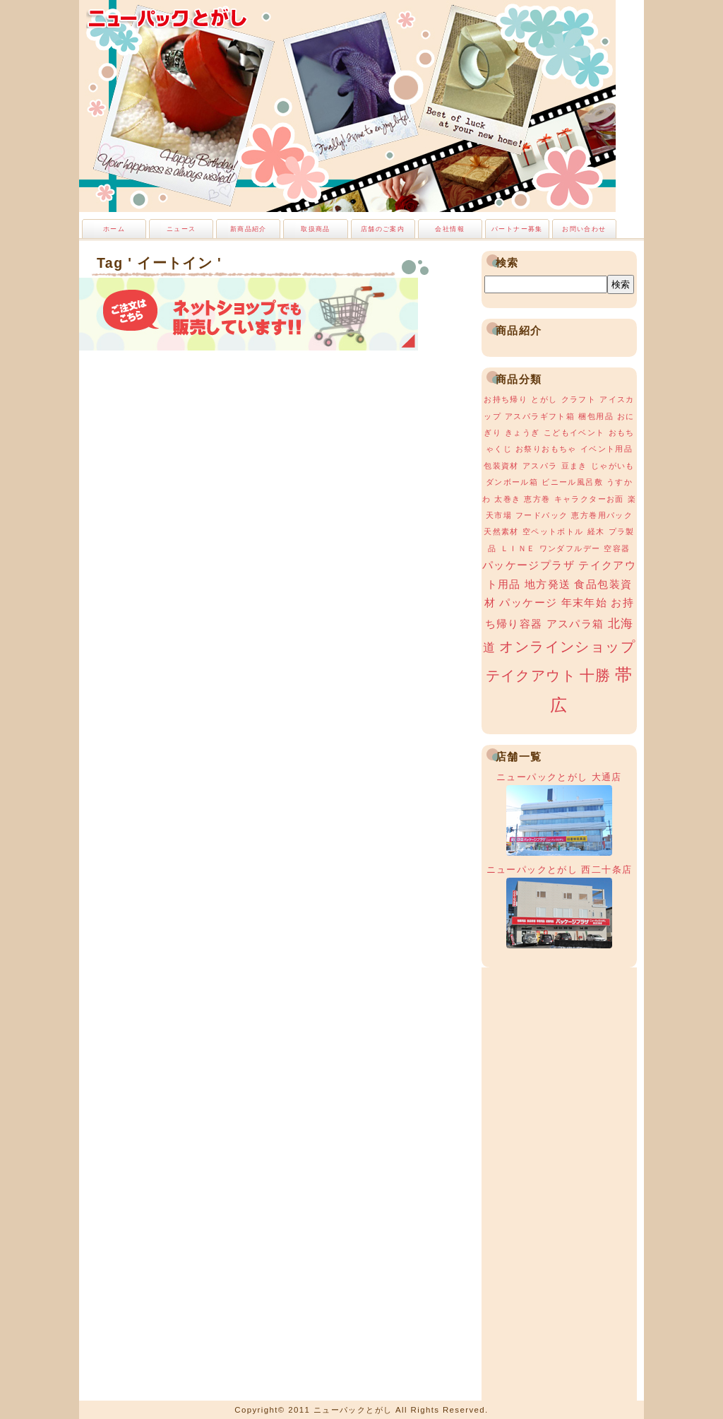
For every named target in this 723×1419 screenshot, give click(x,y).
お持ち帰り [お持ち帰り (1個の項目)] (505, 399)
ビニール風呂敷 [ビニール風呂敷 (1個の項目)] (572, 482)
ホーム (114, 228)
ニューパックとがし (167, 17)
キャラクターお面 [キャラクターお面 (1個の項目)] (589, 499)
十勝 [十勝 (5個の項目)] (595, 675)
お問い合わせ (584, 228)
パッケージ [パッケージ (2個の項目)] (528, 602)
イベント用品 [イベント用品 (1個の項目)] (606, 448)
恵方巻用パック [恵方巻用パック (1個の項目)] (602, 515)
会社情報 (450, 228)
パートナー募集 (517, 228)
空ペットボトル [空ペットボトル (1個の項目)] (553, 531)
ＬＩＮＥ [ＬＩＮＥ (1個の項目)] (518, 548)
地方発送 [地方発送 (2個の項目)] (548, 584)
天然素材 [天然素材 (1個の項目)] (501, 531)
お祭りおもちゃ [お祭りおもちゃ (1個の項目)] (546, 448)
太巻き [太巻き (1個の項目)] (507, 499)
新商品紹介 (248, 228)
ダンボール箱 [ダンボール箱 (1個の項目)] (512, 482)
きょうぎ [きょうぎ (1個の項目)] (522, 432)
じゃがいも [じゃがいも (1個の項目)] (613, 465)
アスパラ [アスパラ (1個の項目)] (540, 465)
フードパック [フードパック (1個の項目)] (541, 515)
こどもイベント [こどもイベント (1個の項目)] (574, 432)
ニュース (181, 228)
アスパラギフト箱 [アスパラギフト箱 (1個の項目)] (540, 416)
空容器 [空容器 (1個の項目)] (617, 548)
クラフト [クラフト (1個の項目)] (579, 399)
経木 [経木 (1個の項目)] (596, 531)
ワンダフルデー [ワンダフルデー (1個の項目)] (570, 548)
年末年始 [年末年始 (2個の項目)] (584, 602)
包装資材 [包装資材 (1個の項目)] (501, 465)
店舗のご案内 (383, 228)
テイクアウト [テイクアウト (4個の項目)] (531, 675)
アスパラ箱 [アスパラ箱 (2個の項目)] (575, 624)
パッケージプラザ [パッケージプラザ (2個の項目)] (528, 565)
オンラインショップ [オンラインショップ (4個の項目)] (567, 646)
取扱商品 (315, 228)
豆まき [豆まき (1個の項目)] (574, 465)
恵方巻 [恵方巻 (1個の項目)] (537, 499)
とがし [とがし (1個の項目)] (544, 399)
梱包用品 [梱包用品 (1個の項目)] (596, 416)
